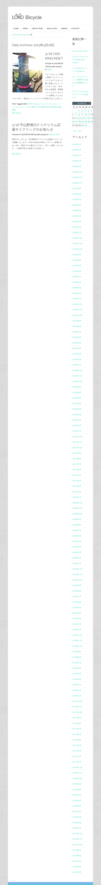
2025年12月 (78, 161)
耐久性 (41, 104)
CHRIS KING (29, 101)
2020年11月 (78, 497)
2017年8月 (77, 712)
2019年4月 (77, 602)
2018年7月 (77, 652)
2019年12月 (78, 558)
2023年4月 (77, 337)
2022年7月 (77, 387)
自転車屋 (54, 104)
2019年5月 (77, 596)
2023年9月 (77, 310)
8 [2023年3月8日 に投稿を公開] (80, 103)
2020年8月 (77, 514)
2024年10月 (78, 238)
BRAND (61, 28)
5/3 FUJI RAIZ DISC (81, 46)
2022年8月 (77, 381)
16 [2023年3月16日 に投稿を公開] (84, 107)
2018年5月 (77, 663)
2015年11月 (78, 828)
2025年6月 (77, 194)
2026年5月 (77, 133)
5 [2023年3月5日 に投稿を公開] (92, 100)
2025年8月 (77, 183)
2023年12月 (78, 293)
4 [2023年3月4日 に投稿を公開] (89, 100)
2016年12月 (78, 756)
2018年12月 (78, 624)
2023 (18, 34)
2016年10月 (78, 767)
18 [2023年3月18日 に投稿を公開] (90, 107)
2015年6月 (77, 856)
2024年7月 (77, 255)
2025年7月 (77, 188)
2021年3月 (77, 475)
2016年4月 (77, 800)
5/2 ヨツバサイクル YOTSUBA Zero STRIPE (81, 55)
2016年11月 (78, 762)
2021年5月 (77, 464)
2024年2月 (77, 282)
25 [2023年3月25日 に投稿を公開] (90, 110)
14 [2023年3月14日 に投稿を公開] (77, 107)
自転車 (47, 104)
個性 (27, 104)
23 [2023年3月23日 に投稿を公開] (84, 110)
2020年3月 (77, 541)
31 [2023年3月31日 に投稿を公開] (87, 114)
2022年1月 (77, 420)
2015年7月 (77, 850)
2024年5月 (77, 266)
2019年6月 (77, 591)
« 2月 (75, 120)
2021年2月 (77, 481)
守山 (31, 104)
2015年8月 (77, 844)
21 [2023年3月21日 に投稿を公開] (77, 110)
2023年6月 (77, 326)
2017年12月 (78, 690)
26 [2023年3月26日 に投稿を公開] (93, 110)
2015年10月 (78, 833)
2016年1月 (77, 817)
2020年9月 (77, 508)
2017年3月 (77, 740)
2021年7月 (77, 453)
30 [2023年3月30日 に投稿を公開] (84, 114)
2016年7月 (77, 784)
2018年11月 (78, 630)
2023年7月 (77, 321)
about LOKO (49, 28)
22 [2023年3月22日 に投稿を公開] (81, 110)
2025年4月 (77, 205)
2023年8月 (77, 315)
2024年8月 (77, 249)
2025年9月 (77, 177)
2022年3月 (77, 409)
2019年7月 (77, 585)
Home (11, 34)
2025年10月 (78, 172)
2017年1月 (77, 751)
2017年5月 (77, 729)
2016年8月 (77, 778)
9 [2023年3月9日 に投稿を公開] (83, 103)
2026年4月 (77, 139)
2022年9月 (77, 376)
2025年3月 (77, 210)
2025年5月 (77, 199)
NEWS (22, 28)
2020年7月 (77, 519)
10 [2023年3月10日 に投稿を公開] (87, 103)
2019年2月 (77, 613)
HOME (13, 28)
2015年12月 (78, 822)
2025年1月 (77, 221)
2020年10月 (78, 503)
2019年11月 (78, 563)
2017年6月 (77, 723)
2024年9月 (77, 244)
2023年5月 (77, 332)
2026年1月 (77, 155)
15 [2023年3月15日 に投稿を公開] (81, 107)
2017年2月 (77, 745)
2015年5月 (77, 861)
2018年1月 (77, 685)
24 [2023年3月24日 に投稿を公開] (87, 110)
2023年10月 (78, 304)
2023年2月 (77, 348)
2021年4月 (77, 470)
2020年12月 (78, 492)
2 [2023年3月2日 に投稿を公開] (83, 100)
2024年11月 (78, 232)
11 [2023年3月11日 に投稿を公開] (90, 103)
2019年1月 (77, 618)
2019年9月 (77, 574)
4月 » (81, 120)
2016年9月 (77, 773)
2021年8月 (77, 447)
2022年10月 (78, 370)
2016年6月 (77, 789)
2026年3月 (77, 144)
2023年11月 (78, 299)
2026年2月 (77, 150)
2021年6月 (77, 459)
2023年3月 (77, 343)
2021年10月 (78, 436)
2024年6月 (77, 260)
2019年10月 (78, 569)
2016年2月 (77, 811)
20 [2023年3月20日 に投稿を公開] (74, 110)
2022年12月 (78, 359)
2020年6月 (77, 525)
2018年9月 (77, 641)
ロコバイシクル (18, 104)
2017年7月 (77, 718)
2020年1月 (77, 552)
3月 (23, 34)
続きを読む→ (14, 107)
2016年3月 (77, 806)
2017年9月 (77, 707)
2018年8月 (77, 646)
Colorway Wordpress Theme (64, 877)
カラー (38, 101)
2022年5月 (77, 398)
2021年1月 (77, 486)
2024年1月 (77, 288)
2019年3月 (77, 607)
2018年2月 (77, 679)
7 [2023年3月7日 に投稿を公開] (77, 103)
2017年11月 (78, 696)
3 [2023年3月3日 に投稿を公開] (86, 100)
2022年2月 (77, 414)
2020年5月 (77, 530)
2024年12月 (78, 227)
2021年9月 (77, 442)
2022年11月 (78, 365)
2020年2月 (77, 547)
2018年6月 (77, 657)
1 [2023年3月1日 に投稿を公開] (80, 100)
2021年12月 (78, 425)
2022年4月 (77, 403)
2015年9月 (77, 839)
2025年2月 (77, 216)
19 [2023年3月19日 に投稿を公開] (93, 107)
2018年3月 (77, 674)
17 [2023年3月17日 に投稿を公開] (87, 107)
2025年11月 (78, 166)
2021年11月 (78, 431)
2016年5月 (77, 795)
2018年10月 (78, 635)
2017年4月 (77, 734)
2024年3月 (77, 277)
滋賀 (36, 104)
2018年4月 (77, 668)
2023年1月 (77, 354)
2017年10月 (78, 701)
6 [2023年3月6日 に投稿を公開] (73, 103)
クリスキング (47, 101)
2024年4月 (77, 271)
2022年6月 (77, 392)
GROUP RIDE (34, 28)
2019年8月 (77, 580)
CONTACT (72, 28)
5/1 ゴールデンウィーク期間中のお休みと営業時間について (82, 75)
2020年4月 (77, 536)
